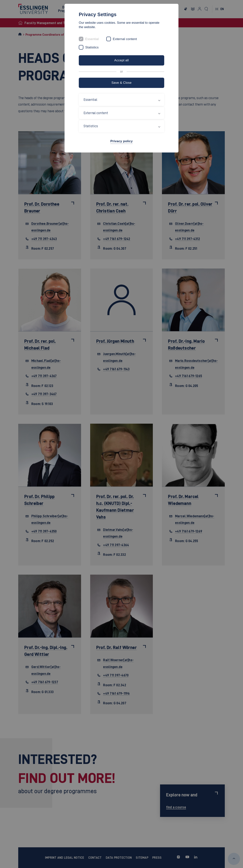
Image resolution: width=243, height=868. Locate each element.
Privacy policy (121, 141)
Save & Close (121, 83)
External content (125, 39)
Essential (92, 39)
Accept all (121, 60)
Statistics (92, 47)
